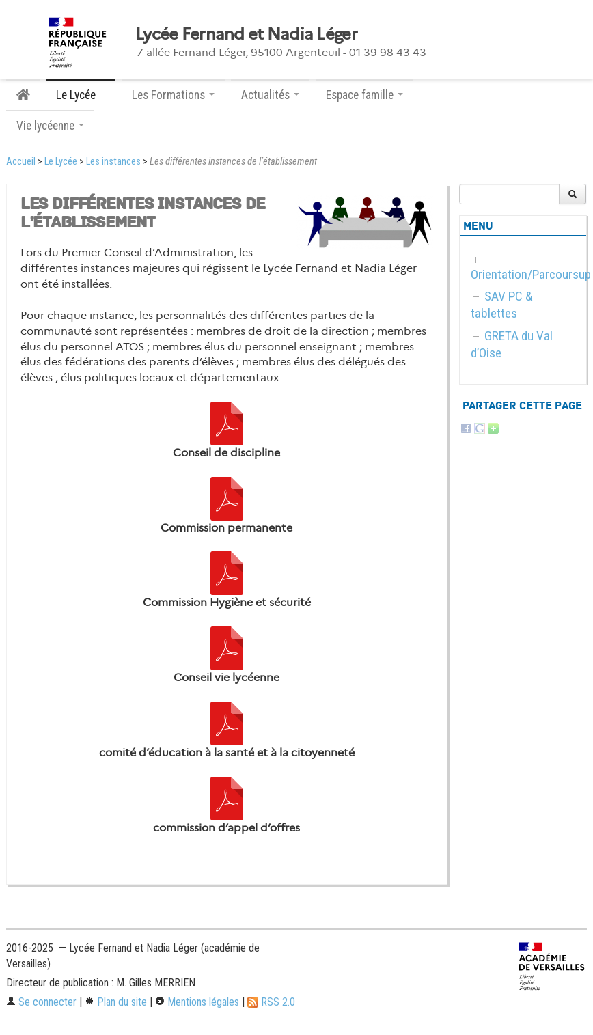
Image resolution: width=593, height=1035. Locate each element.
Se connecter (41, 1001)
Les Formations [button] (173, 95)
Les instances (113, 161)
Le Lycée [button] (80, 95)
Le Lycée (60, 161)
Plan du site (116, 1001)
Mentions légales (197, 1001)
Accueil (21, 161)
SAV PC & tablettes (502, 304)
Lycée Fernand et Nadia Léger (246, 34)
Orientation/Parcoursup (531, 274)
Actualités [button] (270, 95)
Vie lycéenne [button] (50, 126)
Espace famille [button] (364, 95)
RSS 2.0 (271, 1001)
